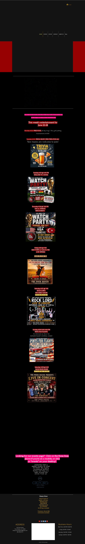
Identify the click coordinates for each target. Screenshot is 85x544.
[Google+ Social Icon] (47, 521)
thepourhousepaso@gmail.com (20, 530)
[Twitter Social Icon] (45, 521)
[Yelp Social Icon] (39, 521)
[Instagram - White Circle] (43, 521)
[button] (43, 56)
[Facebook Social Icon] (41, 521)
